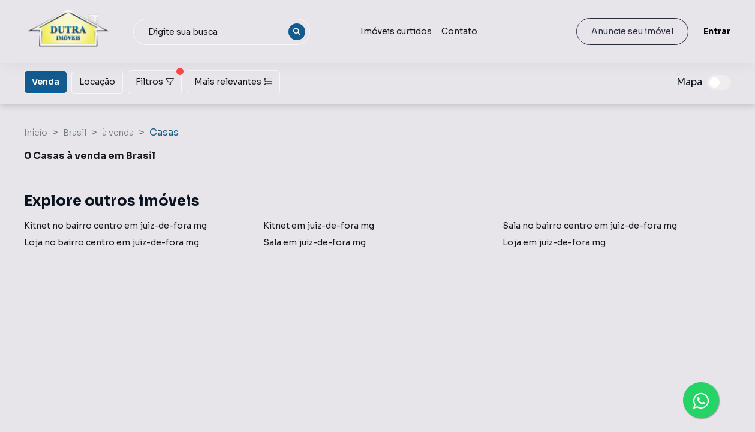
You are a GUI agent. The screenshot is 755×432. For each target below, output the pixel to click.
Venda (45, 81)
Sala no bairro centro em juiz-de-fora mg (590, 225)
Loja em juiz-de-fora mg (554, 242)
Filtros (159, 78)
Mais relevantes (233, 81)
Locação (97, 81)
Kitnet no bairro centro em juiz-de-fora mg (115, 225)
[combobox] (221, 32)
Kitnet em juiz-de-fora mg (318, 225)
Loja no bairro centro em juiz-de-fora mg (111, 242)
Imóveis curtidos (396, 31)
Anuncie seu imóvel (632, 31)
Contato (459, 31)
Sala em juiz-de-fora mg (314, 242)
